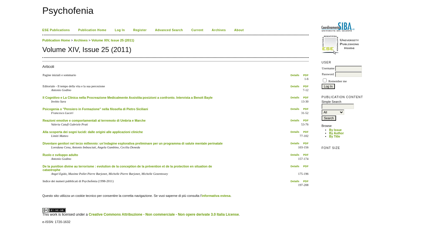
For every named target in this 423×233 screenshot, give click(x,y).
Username (328, 68)
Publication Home (92, 30)
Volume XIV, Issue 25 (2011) (112, 40)
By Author (336, 133)
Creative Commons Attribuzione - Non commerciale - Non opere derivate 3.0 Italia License (164, 214)
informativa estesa (216, 195)
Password (328, 74)
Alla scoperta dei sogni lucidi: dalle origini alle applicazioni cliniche (93, 132)
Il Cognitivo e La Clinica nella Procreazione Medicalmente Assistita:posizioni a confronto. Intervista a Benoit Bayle (128, 97)
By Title (334, 136)
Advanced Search (169, 30)
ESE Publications (56, 30)
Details (295, 75)
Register (140, 30)
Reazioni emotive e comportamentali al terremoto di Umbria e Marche (94, 120)
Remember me (337, 81)
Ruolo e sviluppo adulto (60, 155)
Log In (120, 30)
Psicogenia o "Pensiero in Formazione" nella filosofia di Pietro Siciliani (95, 109)
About (239, 30)
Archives (219, 30)
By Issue (335, 130)
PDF (305, 75)
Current (197, 30)
